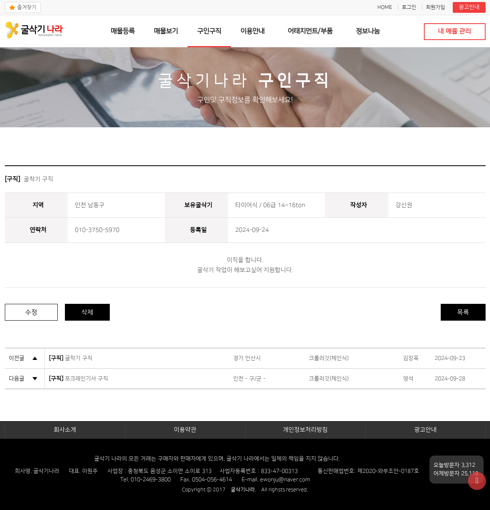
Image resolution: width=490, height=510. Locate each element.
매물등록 (123, 31)
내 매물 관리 (454, 31)
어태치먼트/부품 (310, 31)
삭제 (87, 312)
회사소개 (65, 429)
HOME (384, 7)
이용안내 (252, 31)
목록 (463, 312)
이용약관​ (185, 429)
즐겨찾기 (26, 7)
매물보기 (166, 31)
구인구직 (209, 31)
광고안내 (469, 7)
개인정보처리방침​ (305, 429)
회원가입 (435, 7)
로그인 (409, 7)
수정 (31, 312)
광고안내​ (425, 429)
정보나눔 (368, 31)
